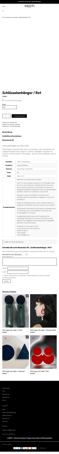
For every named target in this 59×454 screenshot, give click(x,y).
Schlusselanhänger (16, 126)
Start (3, 17)
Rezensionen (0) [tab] (8, 140)
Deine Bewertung (8, 255)
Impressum (5, 419)
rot (10, 126)
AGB (3, 410)
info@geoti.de (11, 430)
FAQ (3, 392)
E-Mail (4, 272)
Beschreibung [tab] (7, 132)
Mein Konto (5, 395)
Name (4, 268)
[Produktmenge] (6, 116)
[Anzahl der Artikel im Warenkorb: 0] (56, 5)
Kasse (4, 401)
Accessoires (8, 17)
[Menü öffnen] (3, 11)
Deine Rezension (8, 257)
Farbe (4, 104)
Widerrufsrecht (7, 416)
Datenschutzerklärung (9, 413)
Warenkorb (5, 398)
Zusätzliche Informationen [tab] (12, 136)
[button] (12, 100)
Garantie (5, 422)
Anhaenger (15, 17)
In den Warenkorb (19, 116)
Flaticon (10, 444)
